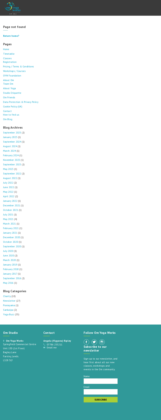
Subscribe (100, 399)
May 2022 (8, 191)
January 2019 (10, 264)
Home (6, 49)
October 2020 (10, 241)
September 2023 (12, 164)
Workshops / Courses (14, 71)
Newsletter (9, 300)
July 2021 (8, 214)
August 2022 (10, 178)
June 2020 (8, 255)
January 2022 (10, 200)
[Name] (101, 381)
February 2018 (11, 269)
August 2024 (10, 146)
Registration (10, 61)
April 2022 (8, 196)
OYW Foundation (12, 75)
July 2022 (8, 182)
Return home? (11, 35)
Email (87, 386)
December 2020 (11, 237)
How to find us (11, 114)
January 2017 (10, 273)
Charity (7, 296)
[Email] (101, 392)
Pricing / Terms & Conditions (18, 66)
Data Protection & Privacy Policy (20, 101)
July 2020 (8, 250)
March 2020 (9, 260)
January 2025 (10, 137)
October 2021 (10, 210)
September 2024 (12, 141)
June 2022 (8, 187)
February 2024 (11, 155)
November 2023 (11, 159)
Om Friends (9, 97)
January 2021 (10, 232)
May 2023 (8, 169)
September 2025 (12, 132)
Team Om (8, 83)
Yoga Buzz (8, 314)
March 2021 (9, 223)
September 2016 (12, 278)
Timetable (8, 53)
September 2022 (12, 173)
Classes (7, 58)
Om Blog (7, 119)
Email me (52, 347)
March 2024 (9, 150)
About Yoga (9, 88)
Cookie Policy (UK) (12, 106)
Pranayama (9, 305)
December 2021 (11, 205)
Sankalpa (8, 309)
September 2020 (12, 246)
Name (87, 376)
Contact (7, 111)
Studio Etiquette (12, 92)
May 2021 (8, 219)
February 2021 (11, 228)
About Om (8, 80)
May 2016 (8, 282)
